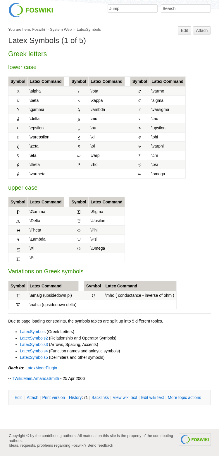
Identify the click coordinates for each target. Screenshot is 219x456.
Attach (202, 30)
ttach (32, 397)
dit (19, 397)
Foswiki (38, 29)
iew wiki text (125, 397)
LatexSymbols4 (34, 351)
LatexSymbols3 (34, 344)
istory (75, 397)
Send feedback (100, 445)
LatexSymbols (89, 29)
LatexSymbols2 (34, 338)
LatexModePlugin (41, 368)
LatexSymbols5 (34, 357)
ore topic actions (184, 397)
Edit (184, 30)
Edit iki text (152, 397)
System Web (61, 29)
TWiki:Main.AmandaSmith (35, 378)
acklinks (100, 397)
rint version (53, 397)
